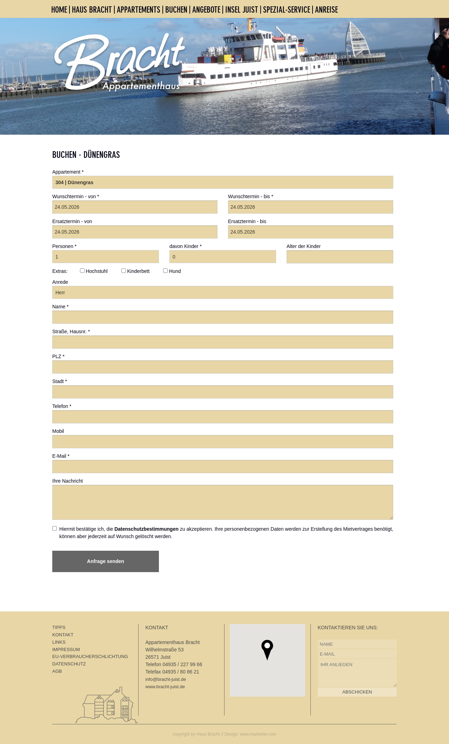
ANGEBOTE (206, 10)
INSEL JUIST (241, 10)
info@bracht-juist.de (166, 679)
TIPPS (59, 627)
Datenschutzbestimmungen (146, 529)
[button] (267, 650)
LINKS (59, 642)
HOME (59, 10)
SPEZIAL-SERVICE (286, 10)
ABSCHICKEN (357, 692)
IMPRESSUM (66, 649)
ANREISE (326, 10)
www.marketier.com (258, 734)
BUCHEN (176, 10)
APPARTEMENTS (138, 10)
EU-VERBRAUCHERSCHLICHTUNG (90, 656)
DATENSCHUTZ (69, 663)
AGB (57, 671)
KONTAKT (62, 634)
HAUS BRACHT (92, 10)
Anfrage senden (105, 561)
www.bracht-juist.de (165, 686)
